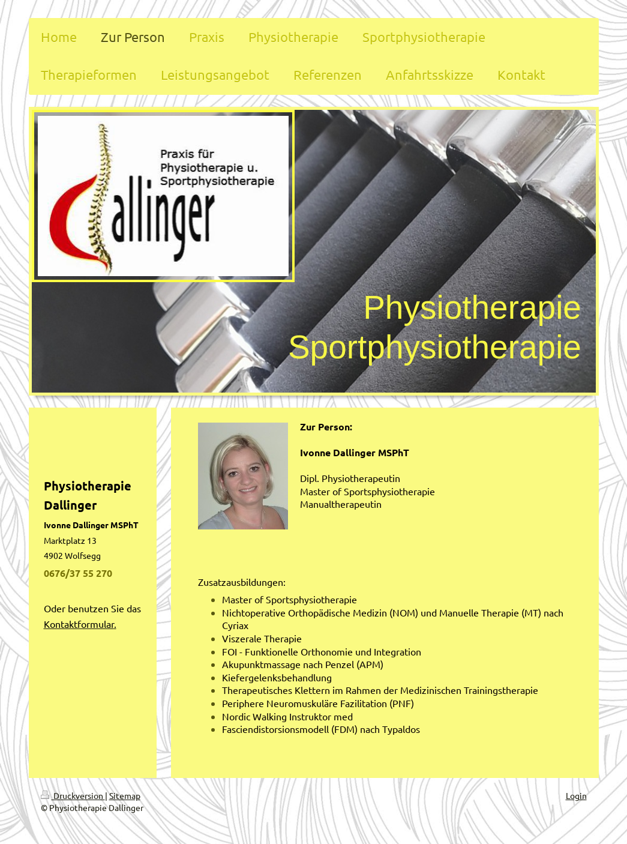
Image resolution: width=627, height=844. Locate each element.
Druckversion (73, 795)
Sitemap (124, 795)
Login (576, 795)
